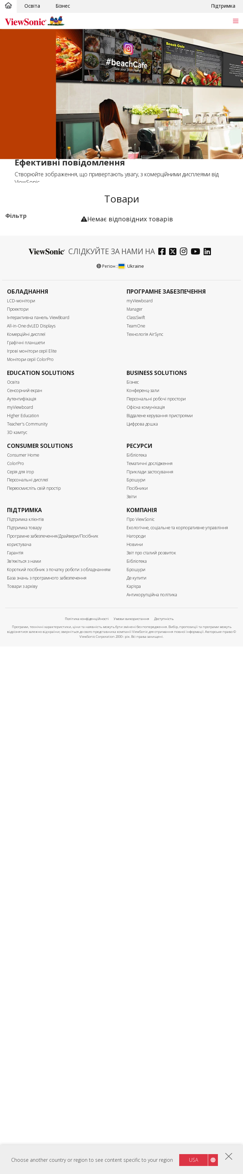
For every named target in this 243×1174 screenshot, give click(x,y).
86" (20, 417)
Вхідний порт (29, 538)
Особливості (28, 641)
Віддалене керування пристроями (160, 943)
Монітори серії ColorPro (30, 887)
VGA (21, 557)
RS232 (23, 622)
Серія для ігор (20, 999)
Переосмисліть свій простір (34, 1016)
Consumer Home (23, 982)
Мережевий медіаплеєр (44, 302)
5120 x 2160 (30, 482)
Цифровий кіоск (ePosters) (35, 289)
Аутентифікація (21, 927)
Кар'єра (134, 1114)
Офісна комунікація (146, 935)
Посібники (137, 1016)
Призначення (29, 248)
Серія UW (37, 276)
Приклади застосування (150, 999)
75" (20, 407)
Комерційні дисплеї (38, 257)
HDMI (23, 547)
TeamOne (136, 854)
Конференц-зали (143, 918)
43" (20, 379)
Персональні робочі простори (156, 927)
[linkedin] (209, 780)
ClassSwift (136, 845)
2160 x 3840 (30, 463)
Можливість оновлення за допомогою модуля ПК (44, 663)
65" (20, 398)
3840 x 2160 (30, 473)
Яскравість (26, 501)
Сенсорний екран (24, 918)
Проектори (18, 837)
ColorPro (15, 991)
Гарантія (15, 1081)
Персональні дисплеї (27, 1008)
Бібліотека (137, 982)
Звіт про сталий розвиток (151, 1081)
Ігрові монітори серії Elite (31, 879)
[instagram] (185, 780)
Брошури (136, 1008)
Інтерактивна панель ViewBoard (38, 845)
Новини (135, 1072)
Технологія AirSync (145, 862)
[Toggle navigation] (235, 21)
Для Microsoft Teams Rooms (41, 348)
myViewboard (140, 829)
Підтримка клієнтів (25, 1047)
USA (193, 1160)
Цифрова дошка (142, 952)
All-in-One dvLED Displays (31, 854)
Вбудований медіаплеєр (44, 676)
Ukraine (131, 794)
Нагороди (136, 1064)
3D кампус (17, 960)
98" (20, 426)
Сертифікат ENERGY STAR (40, 723)
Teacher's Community (27, 952)
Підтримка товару (24, 1055)
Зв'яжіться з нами (24, 1089)
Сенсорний (29, 650)
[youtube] (197, 780)
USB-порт (27, 576)
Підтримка (223, 5)
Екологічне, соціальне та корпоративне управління (177, 1055)
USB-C (23, 585)
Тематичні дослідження (150, 991)
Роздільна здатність (39, 454)
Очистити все (60, 230)
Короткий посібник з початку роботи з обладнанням (59, 1097)
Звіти (132, 1024)
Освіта (32, 5)
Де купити (136, 1106)
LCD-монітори (21, 829)
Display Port (30, 566)
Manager (135, 837)
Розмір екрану (30, 370)
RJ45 (21, 613)
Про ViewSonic (140, 1047)
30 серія (36, 267)
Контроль (24, 604)
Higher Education (23, 943)
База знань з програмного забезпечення (46, 1106)
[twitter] (174, 780)
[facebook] (163, 780)
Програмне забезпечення (30, 315)
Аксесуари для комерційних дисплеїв (39, 331)
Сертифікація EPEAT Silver (40, 739)
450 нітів (26, 510)
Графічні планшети (26, 870)
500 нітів (26, 519)
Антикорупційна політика (152, 1122)
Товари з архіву (22, 1114)
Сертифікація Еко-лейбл (32, 707)
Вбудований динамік (40, 685)
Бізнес (62, 5)
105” (21, 436)
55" (20, 388)
